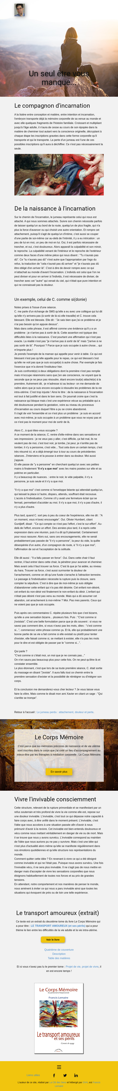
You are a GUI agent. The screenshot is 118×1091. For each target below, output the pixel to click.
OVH (85, 1082)
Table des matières (59, 958)
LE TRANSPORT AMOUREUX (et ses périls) (58, 925)
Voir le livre (53, 939)
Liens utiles (33, 1075)
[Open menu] (59, 1067)
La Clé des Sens (57, 1082)
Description (59, 953)
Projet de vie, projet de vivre (82, 966)
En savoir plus (59, 771)
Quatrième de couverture (59, 949)
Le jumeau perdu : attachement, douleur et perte (65, 712)
